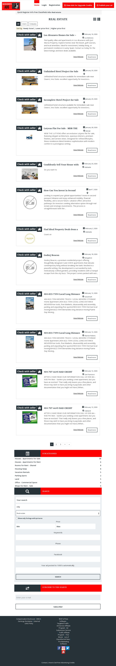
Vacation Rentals (58, 472)
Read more (92, 57)
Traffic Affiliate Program (64, 633)
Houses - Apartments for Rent (58, 462)
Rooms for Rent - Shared (58, 465)
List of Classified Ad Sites (63, 638)
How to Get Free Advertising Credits (62, 662)
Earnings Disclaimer (25, 621)
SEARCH (58, 577)
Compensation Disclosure (25, 619)
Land (58, 479)
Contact (44, 662)
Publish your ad (104, 5)
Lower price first (42, 28)
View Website (78, 57)
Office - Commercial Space (58, 482)
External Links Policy (32, 622)
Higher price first (58, 28)
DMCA (38, 619)
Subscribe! (58, 607)
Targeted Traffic (63, 623)
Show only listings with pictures (29, 518)
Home (36, 5)
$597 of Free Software (63, 620)
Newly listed (28, 28)
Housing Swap (58, 469)
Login (44, 5)
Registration (54, 5)
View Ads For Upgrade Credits (78, 5)
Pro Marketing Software (63, 642)
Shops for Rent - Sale (58, 486)
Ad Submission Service (63, 629)
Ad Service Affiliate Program (63, 627)
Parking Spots (58, 475)
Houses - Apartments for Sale (58, 458)
